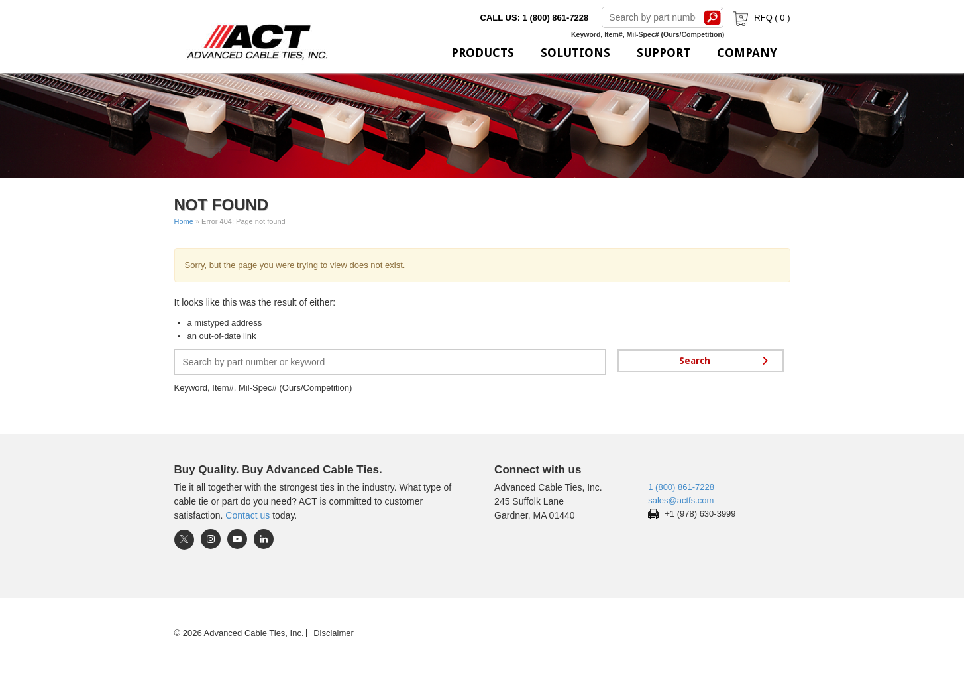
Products (482, 53)
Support (663, 53)
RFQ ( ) (760, 18)
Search (712, 17)
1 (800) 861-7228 (681, 487)
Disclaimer (333, 633)
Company (747, 53)
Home (183, 221)
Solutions (575, 53)
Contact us (247, 515)
